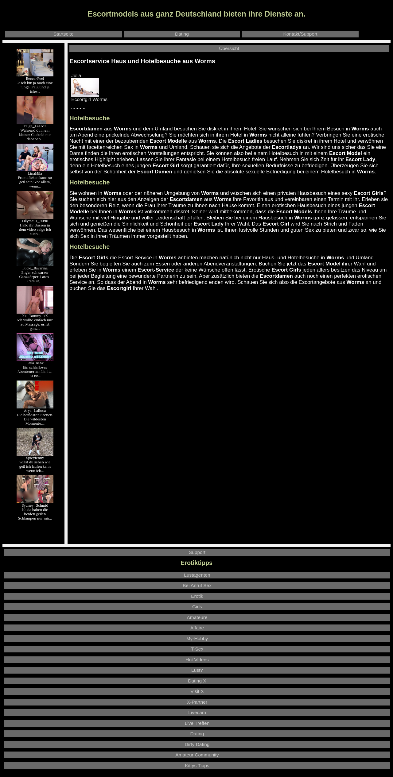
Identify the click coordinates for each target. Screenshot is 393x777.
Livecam (197, 712)
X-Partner (197, 702)
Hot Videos (197, 659)
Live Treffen (197, 723)
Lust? (197, 670)
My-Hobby (197, 638)
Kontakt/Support (300, 34)
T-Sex (197, 648)
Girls (197, 606)
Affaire (197, 627)
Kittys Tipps (197, 765)
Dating (182, 34)
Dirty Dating (197, 744)
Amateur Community (197, 754)
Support (197, 552)
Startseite (63, 34)
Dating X (197, 680)
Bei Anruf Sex (197, 585)
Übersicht (229, 48)
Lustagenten (197, 575)
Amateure (197, 617)
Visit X (197, 691)
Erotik (197, 596)
